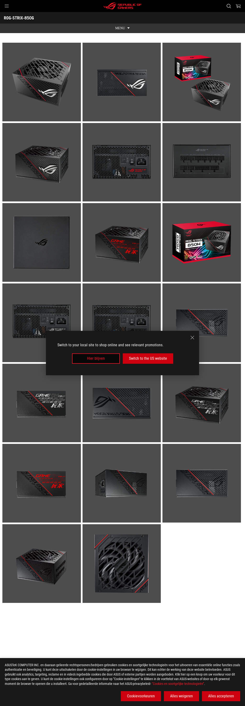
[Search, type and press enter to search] (229, 6)
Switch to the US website (148, 358)
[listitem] (42, 83)
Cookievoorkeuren (141, 696)
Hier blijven (96, 358)
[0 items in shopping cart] (238, 6)
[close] (192, 338)
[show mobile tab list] (122, 28)
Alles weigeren (181, 696)
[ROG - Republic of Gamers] (122, 6)
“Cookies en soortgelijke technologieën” (178, 684)
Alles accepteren (221, 696)
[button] (7, 6)
